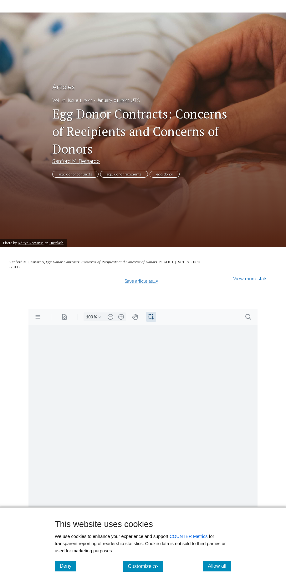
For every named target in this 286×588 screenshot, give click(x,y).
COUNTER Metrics (189, 536)
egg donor (164, 174)
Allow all (219, 566)
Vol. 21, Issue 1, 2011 (72, 100)
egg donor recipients (124, 174)
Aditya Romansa (30, 243)
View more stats (250, 278)
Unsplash (56, 243)
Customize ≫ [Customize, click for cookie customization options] (145, 566)
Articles (63, 87)
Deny (68, 566)
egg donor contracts (75, 174)
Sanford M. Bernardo (76, 161)
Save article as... (141, 281)
